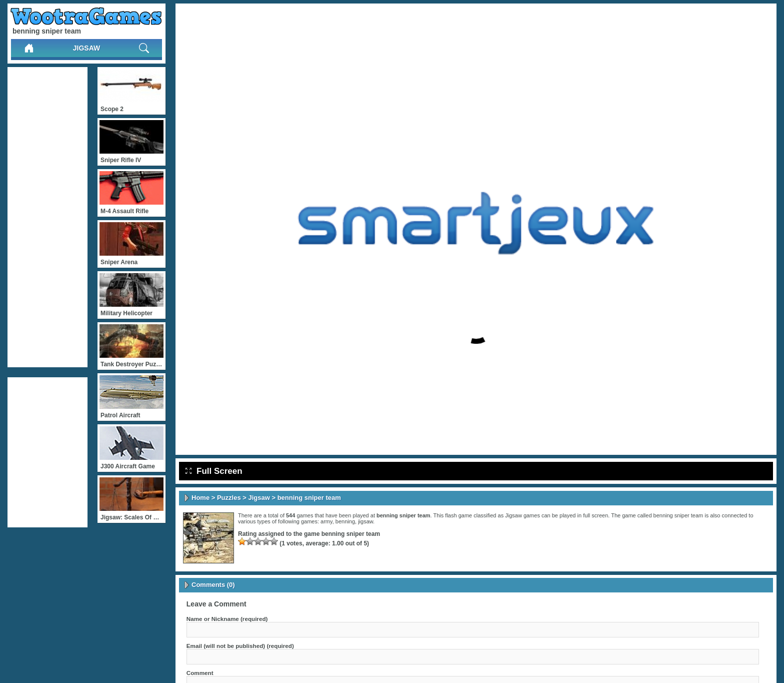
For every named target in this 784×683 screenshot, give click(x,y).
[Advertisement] (48, 217)
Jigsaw (86, 48)
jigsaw (365, 521)
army (326, 521)
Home (201, 497)
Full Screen (214, 471)
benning (345, 521)
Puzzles (229, 497)
